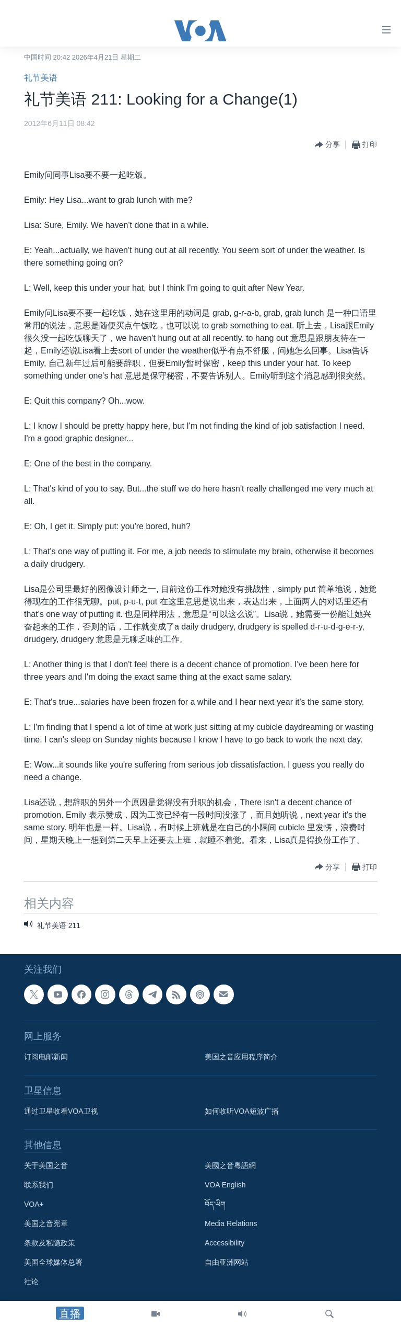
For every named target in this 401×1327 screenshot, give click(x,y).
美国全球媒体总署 (53, 1262)
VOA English (225, 1185)
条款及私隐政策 (49, 1243)
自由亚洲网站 (227, 1262)
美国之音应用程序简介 (241, 1057)
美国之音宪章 (46, 1223)
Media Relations (231, 1223)
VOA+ (34, 1204)
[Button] (327, 145)
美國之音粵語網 (230, 1165)
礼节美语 (40, 77)
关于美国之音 (46, 1165)
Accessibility (224, 1243)
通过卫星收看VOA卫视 (61, 1111)
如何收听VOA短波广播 (242, 1111)
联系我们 (38, 1185)
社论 (31, 1281)
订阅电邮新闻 (46, 1057)
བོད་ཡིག (215, 1204)
